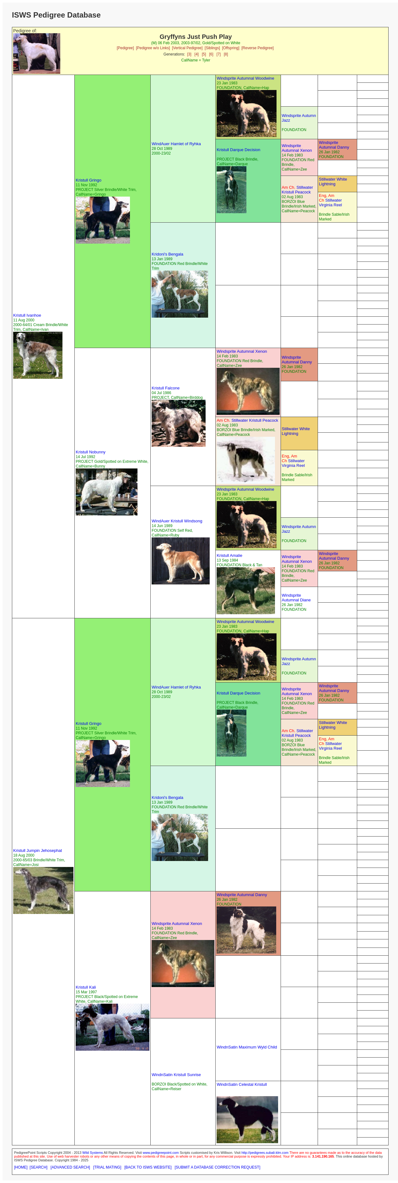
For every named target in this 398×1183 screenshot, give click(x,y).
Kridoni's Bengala (167, 254)
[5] (204, 54)
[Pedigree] (125, 48)
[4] (197, 54)
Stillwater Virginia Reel (330, 200)
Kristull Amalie (229, 555)
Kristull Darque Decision (238, 149)
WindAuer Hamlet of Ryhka (176, 143)
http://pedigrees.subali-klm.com (264, 1152)
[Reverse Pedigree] (257, 48)
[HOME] (21, 1167)
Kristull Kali (86, 987)
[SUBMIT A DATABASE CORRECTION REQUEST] (218, 1167)
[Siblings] (212, 48)
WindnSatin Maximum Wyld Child (247, 1047)
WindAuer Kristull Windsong (177, 521)
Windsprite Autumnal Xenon (297, 148)
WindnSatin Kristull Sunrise (176, 1074)
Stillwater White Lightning (333, 181)
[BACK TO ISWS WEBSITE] (147, 1167)
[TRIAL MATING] (107, 1167)
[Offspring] (230, 48)
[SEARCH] (38, 1167)
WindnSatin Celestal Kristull (242, 1084)
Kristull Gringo (88, 180)
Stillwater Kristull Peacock (297, 189)
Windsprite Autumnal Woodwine (245, 78)
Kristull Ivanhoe (27, 315)
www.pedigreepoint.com (161, 1152)
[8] (226, 54)
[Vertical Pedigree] (187, 48)
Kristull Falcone (166, 388)
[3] (189, 54)
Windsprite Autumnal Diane (296, 597)
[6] (211, 54)
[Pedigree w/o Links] (153, 48)
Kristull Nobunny (90, 452)
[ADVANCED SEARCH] (70, 1167)
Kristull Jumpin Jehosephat (37, 850)
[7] (219, 54)
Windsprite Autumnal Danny (334, 145)
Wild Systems (92, 1152)
